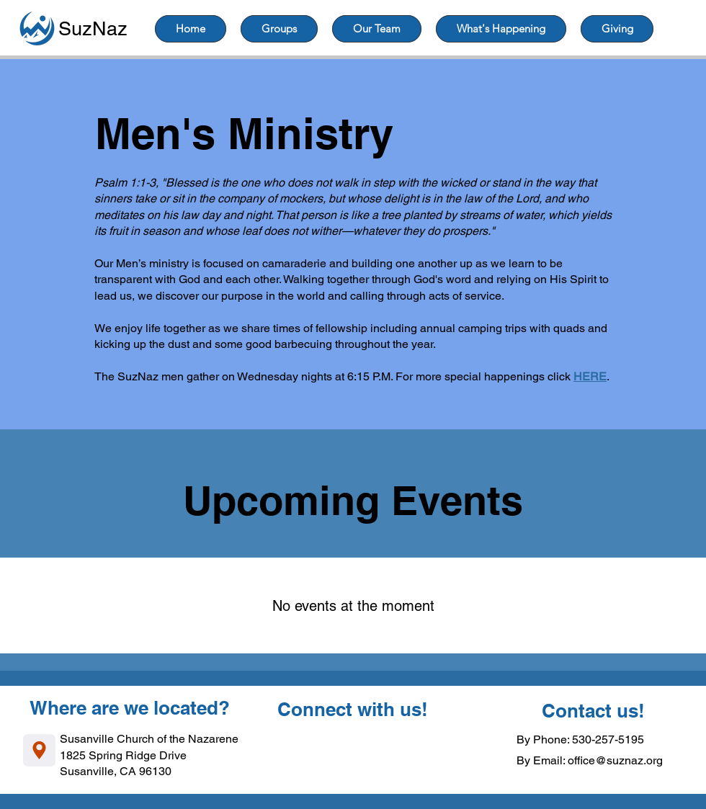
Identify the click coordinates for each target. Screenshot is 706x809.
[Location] (39, 750)
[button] (279, 29)
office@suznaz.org (615, 760)
